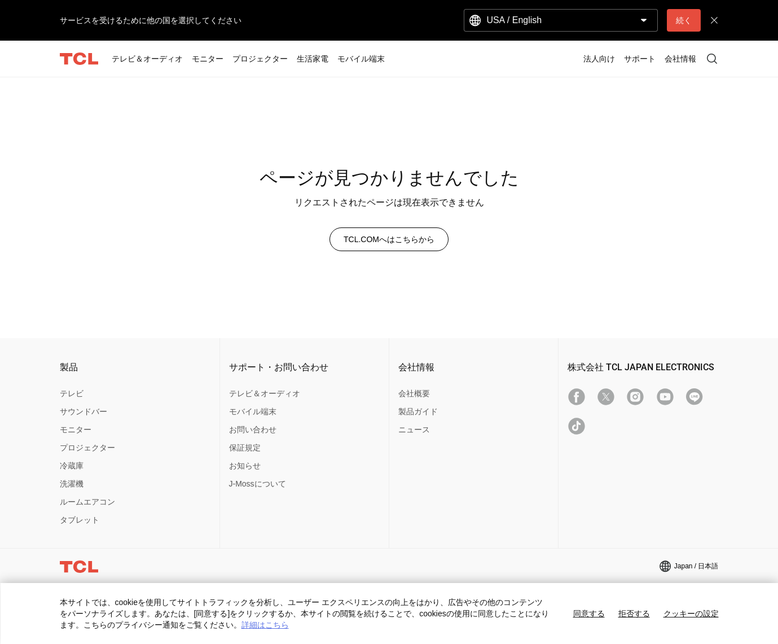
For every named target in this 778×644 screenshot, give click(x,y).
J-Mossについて (257, 483)
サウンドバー (83, 411)
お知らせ (245, 465)
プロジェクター (87, 447)
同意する (589, 613)
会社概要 (414, 393)
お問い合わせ (252, 429)
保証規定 (245, 447)
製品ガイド (418, 411)
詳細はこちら (265, 624)
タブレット (79, 519)
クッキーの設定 (691, 613)
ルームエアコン (87, 501)
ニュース (414, 429)
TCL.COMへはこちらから (389, 239)
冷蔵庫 (71, 465)
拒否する (634, 613)
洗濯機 (71, 483)
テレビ (71, 393)
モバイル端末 (252, 411)
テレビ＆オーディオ (264, 393)
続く (684, 20)
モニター (75, 429)
